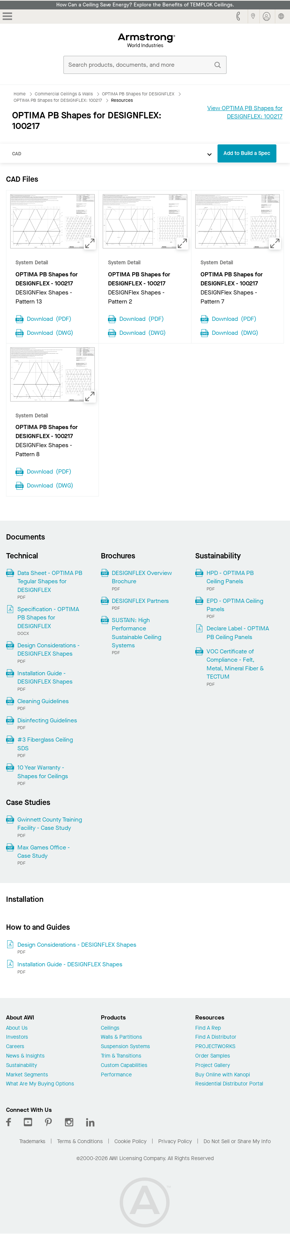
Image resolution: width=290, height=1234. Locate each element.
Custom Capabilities (124, 1065)
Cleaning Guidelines (43, 701)
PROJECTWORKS (215, 1047)
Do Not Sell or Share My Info (237, 1141)
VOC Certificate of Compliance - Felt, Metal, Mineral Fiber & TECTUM (235, 664)
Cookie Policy (130, 1141)
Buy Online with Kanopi (222, 1075)
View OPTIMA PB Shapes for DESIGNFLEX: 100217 (244, 112)
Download (49, 318)
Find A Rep (208, 1028)
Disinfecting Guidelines (47, 720)
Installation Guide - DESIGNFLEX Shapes (44, 677)
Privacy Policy (175, 1141)
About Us (17, 1028)
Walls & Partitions (121, 1037)
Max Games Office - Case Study (43, 851)
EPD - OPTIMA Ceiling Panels (235, 605)
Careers (15, 1047)
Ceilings (110, 1028)
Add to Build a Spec (247, 153)
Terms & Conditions (80, 1141)
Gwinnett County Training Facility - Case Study (49, 824)
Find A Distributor (215, 1037)
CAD (16, 153)
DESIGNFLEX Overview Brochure (142, 577)
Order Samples (212, 1056)
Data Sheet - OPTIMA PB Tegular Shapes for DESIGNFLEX (49, 581)
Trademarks (32, 1141)
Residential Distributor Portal (229, 1084)
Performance (116, 1075)
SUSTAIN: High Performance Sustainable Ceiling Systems (136, 632)
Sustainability (21, 1065)
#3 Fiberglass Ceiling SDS (45, 744)
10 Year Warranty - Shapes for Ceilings (42, 771)
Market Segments (27, 1075)
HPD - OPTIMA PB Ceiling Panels (230, 577)
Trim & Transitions (121, 1056)
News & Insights (25, 1056)
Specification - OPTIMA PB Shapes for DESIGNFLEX (48, 617)
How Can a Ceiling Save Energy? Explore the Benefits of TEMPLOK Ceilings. (145, 5)
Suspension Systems (125, 1047)
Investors (17, 1037)
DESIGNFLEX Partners (140, 601)
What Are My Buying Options (40, 1084)
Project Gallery (212, 1065)
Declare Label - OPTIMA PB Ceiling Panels (238, 632)
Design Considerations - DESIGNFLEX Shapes (48, 649)
